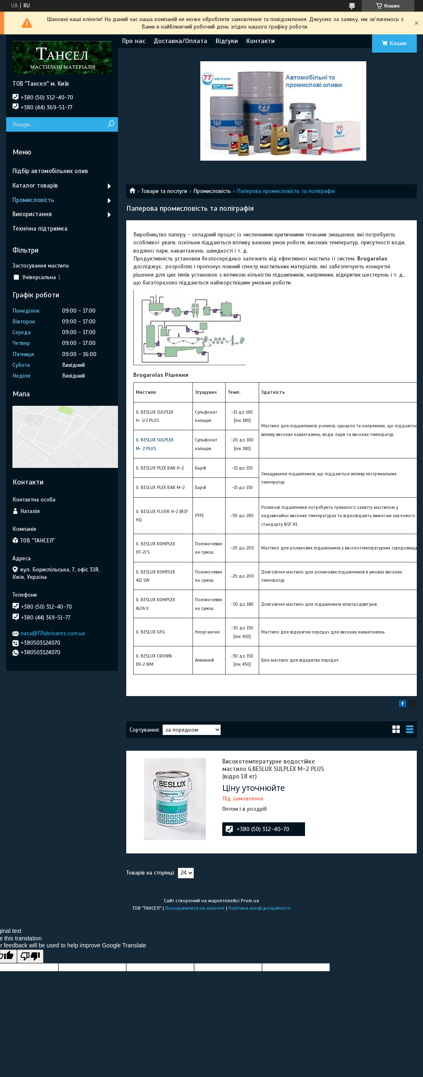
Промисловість (212, 191)
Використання (32, 214)
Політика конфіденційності (259, 908)
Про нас (133, 41)
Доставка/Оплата (180, 41)
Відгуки (227, 41)
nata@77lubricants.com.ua (53, 633)
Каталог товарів (35, 185)
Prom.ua (250, 901)
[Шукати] (110, 124)
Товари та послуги (164, 191)
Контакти (260, 41)
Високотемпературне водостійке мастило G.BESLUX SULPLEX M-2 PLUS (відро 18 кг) (273, 769)
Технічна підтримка (39, 228)
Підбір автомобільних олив (50, 171)
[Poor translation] (30, 956)
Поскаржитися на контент (195, 908)
